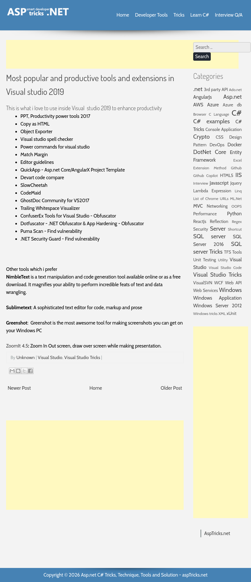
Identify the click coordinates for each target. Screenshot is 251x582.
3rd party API (216, 89)
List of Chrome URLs (210, 198)
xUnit (232, 313)
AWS (198, 105)
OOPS (237, 206)
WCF (218, 282)
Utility (223, 259)
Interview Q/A (229, 15)
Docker (234, 145)
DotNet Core (209, 152)
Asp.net (232, 96)
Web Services (205, 290)
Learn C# (199, 15)
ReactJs (199, 221)
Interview (200, 183)
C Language (219, 114)
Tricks (178, 15)
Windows (230, 290)
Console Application (223, 129)
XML (222, 313)
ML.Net (236, 198)
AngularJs (202, 97)
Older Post (171, 388)
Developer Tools (151, 15)
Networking (217, 206)
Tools (237, 252)
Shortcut (235, 229)
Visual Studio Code (225, 267)
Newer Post (19, 388)
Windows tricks (205, 313)
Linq (238, 190)
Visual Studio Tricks (82, 357)
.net (197, 89)
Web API (233, 282)
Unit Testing (204, 259)
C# (237, 113)
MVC (198, 206)
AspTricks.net (217, 533)
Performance (205, 213)
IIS (238, 175)
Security (200, 229)
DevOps (216, 144)
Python (234, 214)
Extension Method (209, 167)
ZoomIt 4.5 (17, 346)
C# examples (211, 121)
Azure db (232, 104)
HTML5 (226, 175)
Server (217, 228)
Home (123, 15)
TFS (227, 252)
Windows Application (217, 298)
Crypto (201, 136)
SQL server (209, 236)
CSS (220, 137)
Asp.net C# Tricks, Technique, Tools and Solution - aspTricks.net (144, 575)
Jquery (236, 183)
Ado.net (235, 89)
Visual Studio (50, 357)
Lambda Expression (212, 190)
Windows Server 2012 (217, 306)
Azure (213, 105)
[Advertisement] (122, 54)
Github (236, 167)
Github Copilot (205, 175)
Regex (237, 221)
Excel (237, 160)
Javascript (218, 183)
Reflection (219, 221)
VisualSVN (202, 282)
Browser (199, 114)
